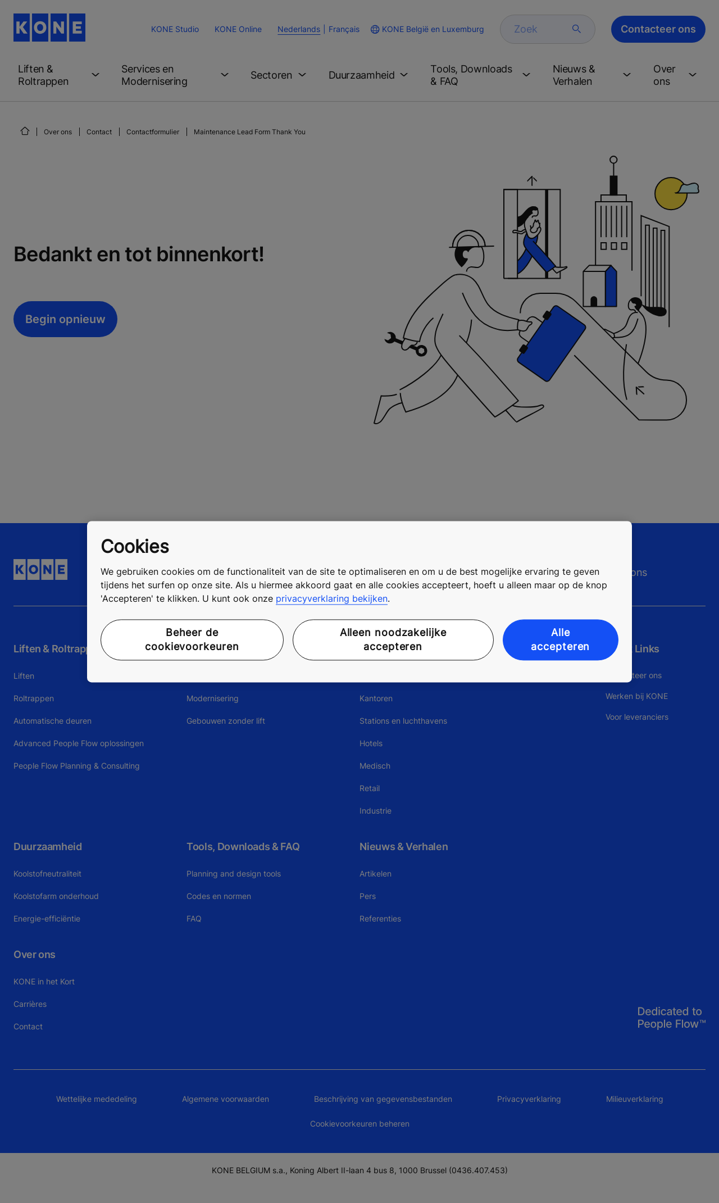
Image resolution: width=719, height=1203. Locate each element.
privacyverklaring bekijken (332, 599)
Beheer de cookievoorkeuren (192, 640)
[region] (359, 601)
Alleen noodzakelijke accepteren (393, 640)
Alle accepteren (560, 640)
